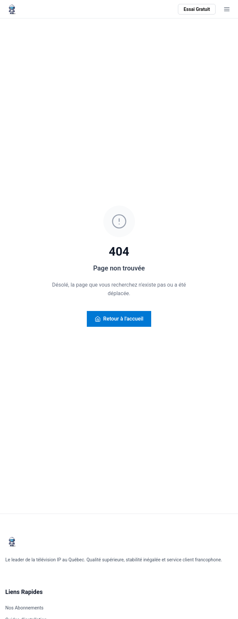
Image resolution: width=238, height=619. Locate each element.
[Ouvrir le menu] (227, 9)
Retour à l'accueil (119, 319)
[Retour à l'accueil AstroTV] (11, 9)
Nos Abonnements (24, 607)
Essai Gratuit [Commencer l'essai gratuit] (197, 9)
